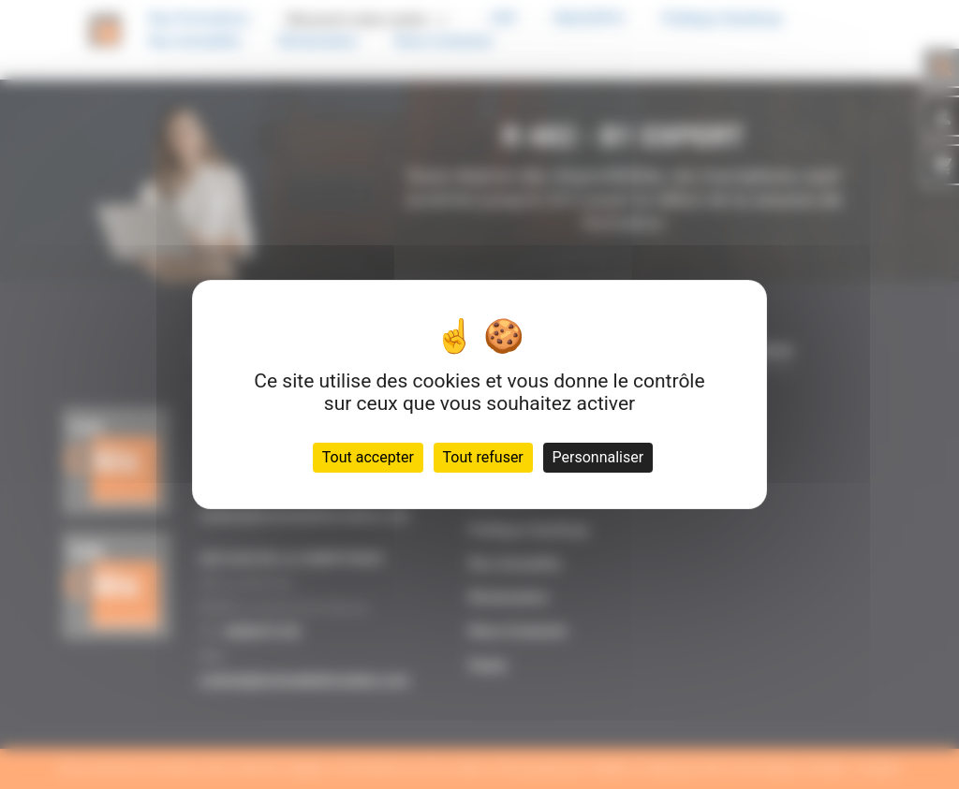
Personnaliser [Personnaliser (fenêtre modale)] (598, 457)
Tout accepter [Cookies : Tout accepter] (368, 457)
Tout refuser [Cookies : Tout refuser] (483, 457)
